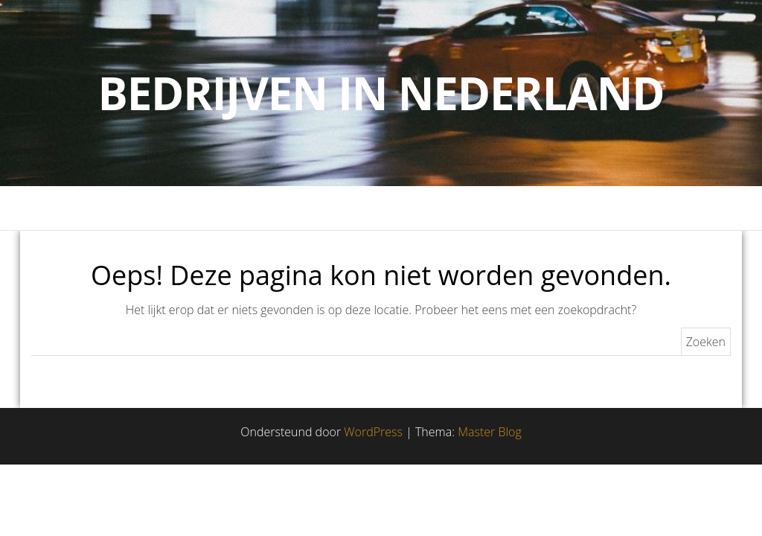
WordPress (373, 432)
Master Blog (490, 432)
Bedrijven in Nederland (381, 93)
